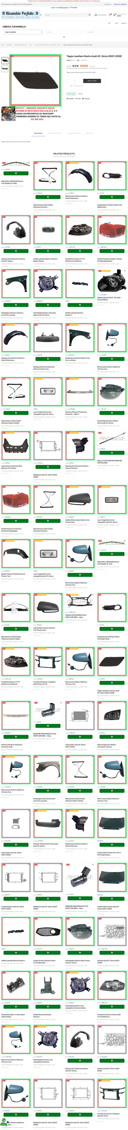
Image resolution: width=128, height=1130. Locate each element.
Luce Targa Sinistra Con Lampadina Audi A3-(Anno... (43, 413)
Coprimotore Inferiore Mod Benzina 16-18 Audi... (11, 467)
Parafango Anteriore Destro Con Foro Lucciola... (77, 359)
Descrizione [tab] (38, 133)
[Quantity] (75, 81)
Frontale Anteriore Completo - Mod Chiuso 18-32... (45, 683)
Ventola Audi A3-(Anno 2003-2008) (108, 962)
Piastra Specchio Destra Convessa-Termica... (106, 746)
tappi (73, 60)
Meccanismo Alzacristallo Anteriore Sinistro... (43, 206)
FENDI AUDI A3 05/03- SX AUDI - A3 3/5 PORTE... (109, 299)
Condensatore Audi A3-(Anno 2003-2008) (12, 908)
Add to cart (92, 81)
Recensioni (90, 133)
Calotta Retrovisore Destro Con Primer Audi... (77, 521)
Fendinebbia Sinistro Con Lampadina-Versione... (43, 1061)
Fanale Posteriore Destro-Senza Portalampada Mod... (109, 260)
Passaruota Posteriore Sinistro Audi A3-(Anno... (13, 260)
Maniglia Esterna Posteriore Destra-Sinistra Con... (44, 368)
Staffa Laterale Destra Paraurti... (13, 961)
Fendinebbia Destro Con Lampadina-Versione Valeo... (76, 1007)
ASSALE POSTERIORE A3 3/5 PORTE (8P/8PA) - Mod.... (76, 616)
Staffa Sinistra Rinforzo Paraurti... (42, 1015)
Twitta (79, 98)
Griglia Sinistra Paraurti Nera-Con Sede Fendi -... (44, 962)
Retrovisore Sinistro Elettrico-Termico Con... (109, 368)
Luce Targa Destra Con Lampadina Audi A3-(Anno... (107, 521)
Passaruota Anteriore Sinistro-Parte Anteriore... (77, 467)
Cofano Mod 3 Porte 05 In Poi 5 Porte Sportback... (109, 854)
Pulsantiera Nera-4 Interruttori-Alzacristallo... (13, 1015)
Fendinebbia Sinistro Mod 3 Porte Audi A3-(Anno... (107, 422)
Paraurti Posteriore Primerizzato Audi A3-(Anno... (45, 845)
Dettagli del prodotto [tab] (55, 133)
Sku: (78, 60)
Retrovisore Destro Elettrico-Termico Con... (76, 584)
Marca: (69, 60)
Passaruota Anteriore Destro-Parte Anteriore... (76, 845)
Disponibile (71, 94)
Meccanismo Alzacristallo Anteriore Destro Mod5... (11, 422)
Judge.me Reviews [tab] (74, 133)
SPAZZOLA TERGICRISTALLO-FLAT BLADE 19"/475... (108, 563)
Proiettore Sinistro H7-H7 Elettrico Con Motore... (75, 260)
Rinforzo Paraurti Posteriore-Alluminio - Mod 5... (76, 413)
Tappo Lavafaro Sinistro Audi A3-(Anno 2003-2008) (108, 692)
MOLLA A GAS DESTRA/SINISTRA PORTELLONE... (109, 462)
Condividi (71, 98)
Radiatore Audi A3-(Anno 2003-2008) (45, 476)
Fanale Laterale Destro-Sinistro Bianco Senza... (45, 260)
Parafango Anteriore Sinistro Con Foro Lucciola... (12, 314)
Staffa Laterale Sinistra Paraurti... (74, 314)
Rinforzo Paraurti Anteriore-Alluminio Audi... (12, 746)
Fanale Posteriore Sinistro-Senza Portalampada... (11, 530)
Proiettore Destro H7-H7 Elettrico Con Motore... (10, 683)
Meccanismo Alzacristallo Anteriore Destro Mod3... (75, 800)
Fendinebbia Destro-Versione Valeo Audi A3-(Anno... (44, 314)
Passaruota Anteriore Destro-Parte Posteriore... (76, 197)
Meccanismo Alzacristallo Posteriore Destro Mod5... (11, 638)
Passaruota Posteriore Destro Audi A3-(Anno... (76, 1069)
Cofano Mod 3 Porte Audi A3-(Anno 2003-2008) (108, 908)
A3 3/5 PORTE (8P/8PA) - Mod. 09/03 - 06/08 (12, 186)
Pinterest (87, 98)
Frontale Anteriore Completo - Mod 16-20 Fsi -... (109, 1115)
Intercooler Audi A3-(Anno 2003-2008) (75, 746)
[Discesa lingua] (124, 23)
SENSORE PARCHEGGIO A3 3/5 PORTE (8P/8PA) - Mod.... (44, 735)
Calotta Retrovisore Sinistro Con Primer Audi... (44, 629)
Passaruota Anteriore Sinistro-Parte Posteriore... (13, 359)
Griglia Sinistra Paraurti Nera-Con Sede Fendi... (108, 638)
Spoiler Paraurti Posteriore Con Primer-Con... (13, 575)
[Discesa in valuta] (116, 23)
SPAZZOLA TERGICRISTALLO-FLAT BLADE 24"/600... (12, 182)
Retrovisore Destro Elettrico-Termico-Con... (76, 683)
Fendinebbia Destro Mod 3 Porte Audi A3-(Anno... (77, 962)
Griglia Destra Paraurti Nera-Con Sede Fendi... (109, 206)
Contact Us (108, 4)
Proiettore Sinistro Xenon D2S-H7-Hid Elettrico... (109, 1015)
